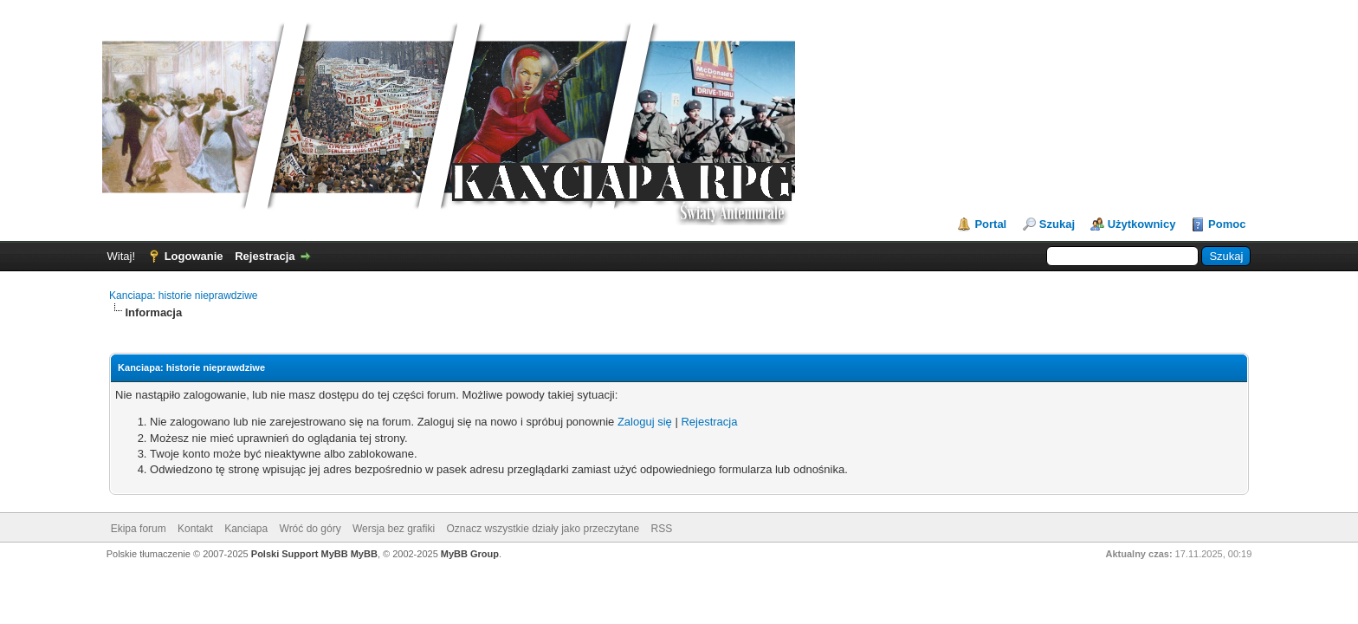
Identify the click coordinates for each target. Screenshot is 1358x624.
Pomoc (1226, 224)
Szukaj (1057, 224)
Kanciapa (246, 529)
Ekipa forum (138, 529)
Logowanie (194, 256)
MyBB (364, 554)
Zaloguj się (645, 421)
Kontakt (195, 529)
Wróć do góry (310, 529)
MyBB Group (470, 554)
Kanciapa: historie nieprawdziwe (183, 295)
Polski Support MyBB (299, 554)
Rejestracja (264, 256)
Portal (990, 224)
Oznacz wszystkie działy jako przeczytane (543, 529)
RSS (662, 529)
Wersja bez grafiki (393, 529)
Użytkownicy (1142, 224)
